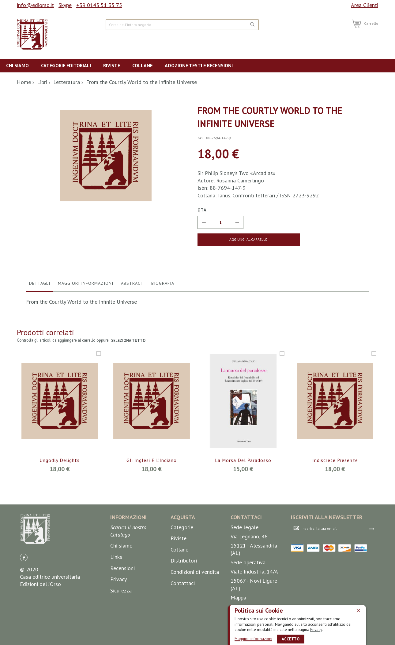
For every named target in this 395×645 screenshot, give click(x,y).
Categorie (182, 558)
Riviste (178, 569)
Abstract (132, 314)
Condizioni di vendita (195, 603)
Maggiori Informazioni (85, 314)
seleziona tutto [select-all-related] (128, 372)
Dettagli (39, 314)
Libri (42, 82)
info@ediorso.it (35, 5)
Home (24, 82)
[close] (358, 610)
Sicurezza (121, 621)
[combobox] (182, 24)
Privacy (316, 629)
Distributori (184, 592)
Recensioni (122, 599)
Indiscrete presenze (335, 492)
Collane (179, 580)
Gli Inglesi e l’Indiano (151, 492)
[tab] (39, 316)
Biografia (162, 314)
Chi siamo (121, 577)
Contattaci (183, 614)
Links (116, 588)
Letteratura (66, 82)
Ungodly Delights (60, 492)
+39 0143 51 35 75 (99, 5)
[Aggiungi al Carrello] (238, 239)
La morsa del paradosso (243, 492)
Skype (65, 5)
